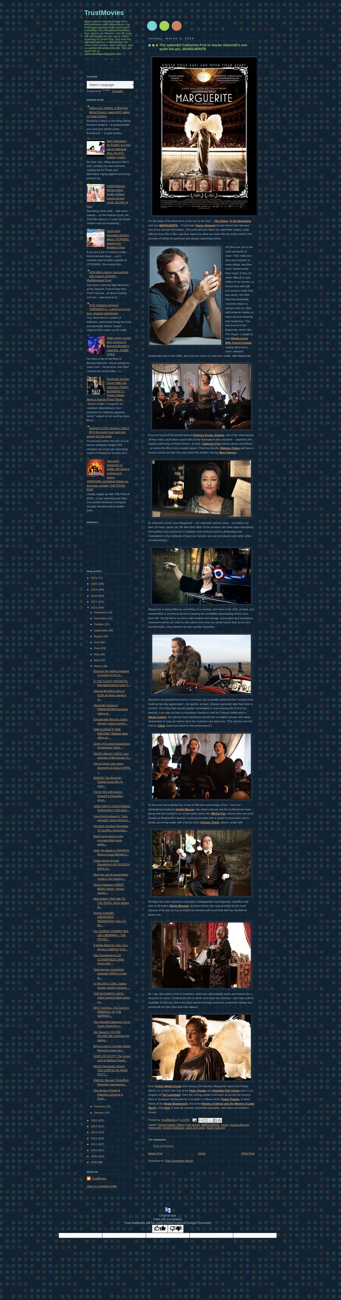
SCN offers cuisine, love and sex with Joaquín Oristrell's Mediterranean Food (107, 276)
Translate (112, 91)
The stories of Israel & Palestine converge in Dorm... (108, 1094)
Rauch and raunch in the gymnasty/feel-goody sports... (108, 840)
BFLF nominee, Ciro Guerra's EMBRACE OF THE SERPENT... (111, 1011)
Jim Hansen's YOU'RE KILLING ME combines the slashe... (112, 1036)
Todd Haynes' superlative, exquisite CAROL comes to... (110, 973)
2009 (94, 1156)
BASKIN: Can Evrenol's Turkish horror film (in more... (108, 781)
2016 (94, 607)
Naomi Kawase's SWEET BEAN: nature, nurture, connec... (109, 888)
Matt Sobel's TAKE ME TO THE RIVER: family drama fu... (111, 902)
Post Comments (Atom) (179, 1160)
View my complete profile (102, 1186)
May (97, 654)
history (181, 1124)
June (97, 648)
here (167, 1107)
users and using (195, 1127)
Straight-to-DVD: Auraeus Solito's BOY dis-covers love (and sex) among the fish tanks (108, 432)
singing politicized (173, 1127)
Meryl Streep (227, 452)
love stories (193, 1124)
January (99, 1112)
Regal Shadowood (176, 1103)
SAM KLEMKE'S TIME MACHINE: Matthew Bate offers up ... (111, 733)
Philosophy (154, 1127)
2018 (94, 595)
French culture (166, 1124)
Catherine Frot (211, 443)
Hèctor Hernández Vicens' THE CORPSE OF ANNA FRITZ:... (111, 1070)
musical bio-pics (239, 1124)
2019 (94, 589)
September (101, 630)
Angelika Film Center (226, 1090)
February (100, 1106)
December (100, 612)
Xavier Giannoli (205, 225)
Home (201, 1153)
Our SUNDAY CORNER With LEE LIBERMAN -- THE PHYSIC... (111, 935)
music (224, 1124)
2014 (94, 1126)
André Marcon (185, 809)
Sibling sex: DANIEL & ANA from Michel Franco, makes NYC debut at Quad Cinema (108, 112)
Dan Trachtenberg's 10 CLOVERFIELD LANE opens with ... (109, 959)
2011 (94, 1144)
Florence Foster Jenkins (208, 435)
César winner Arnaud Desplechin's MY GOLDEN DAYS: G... (112, 864)
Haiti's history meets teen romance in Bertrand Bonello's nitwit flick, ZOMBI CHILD (119, 346)
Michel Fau (219, 813)
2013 (94, 1132)
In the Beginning (240, 220)
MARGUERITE (168, 225)
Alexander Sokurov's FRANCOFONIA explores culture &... (111, 709)
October (99, 624)
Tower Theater (230, 1099)
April (97, 660)
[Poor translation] (176, 1229)
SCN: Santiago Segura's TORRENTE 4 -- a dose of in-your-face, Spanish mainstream (109, 309)
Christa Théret (210, 822)
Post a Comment (163, 1145)
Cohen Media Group (168, 1086)
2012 (94, 1138)
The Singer (221, 220)
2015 (94, 1120)
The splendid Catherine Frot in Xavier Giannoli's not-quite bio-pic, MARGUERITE (203, 47)
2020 (94, 583)
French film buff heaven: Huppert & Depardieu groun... (108, 795)
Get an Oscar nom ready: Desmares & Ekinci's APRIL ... (112, 767)
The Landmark (171, 1094)
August (98, 636)
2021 (94, 577)
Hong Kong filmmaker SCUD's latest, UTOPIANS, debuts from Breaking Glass (118, 239)
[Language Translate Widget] (111, 85)
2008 (94, 1162)
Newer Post (155, 1153)
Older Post (247, 1153)
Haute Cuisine (157, 717)
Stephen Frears (230, 448)
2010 (94, 1150)
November (100, 618)
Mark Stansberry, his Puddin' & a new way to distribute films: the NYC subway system (119, 149)
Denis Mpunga (179, 905)
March (98, 666)
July (97, 642)
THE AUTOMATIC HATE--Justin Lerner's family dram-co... (112, 997)
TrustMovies (169, 1119)
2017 (94, 601)
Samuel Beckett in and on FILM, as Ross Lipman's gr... (110, 695)
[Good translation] (160, 1229)
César (161, 725)
